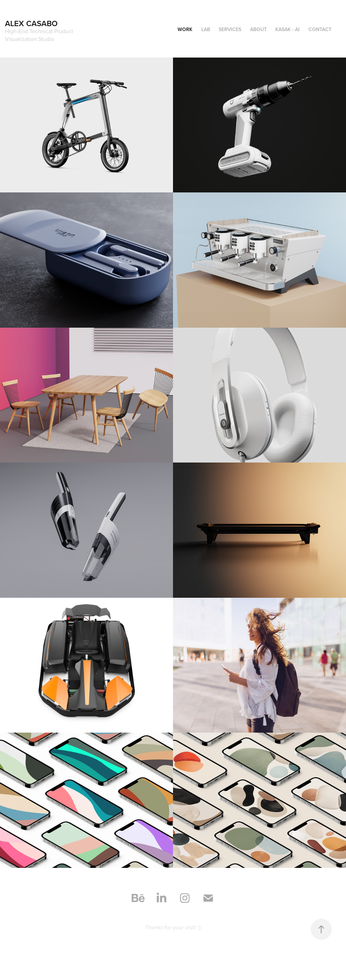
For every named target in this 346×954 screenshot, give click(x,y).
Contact (319, 29)
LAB (205, 29)
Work (185, 29)
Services (230, 29)
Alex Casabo (31, 23)
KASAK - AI (287, 29)
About (258, 29)
